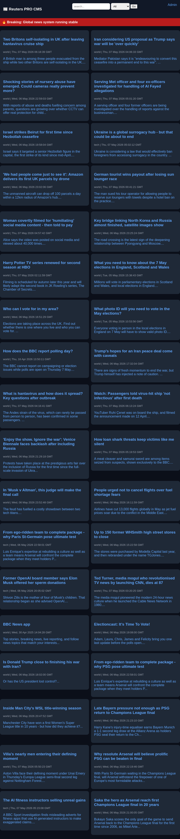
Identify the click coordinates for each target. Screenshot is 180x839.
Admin (172, 5)
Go (134, 6)
